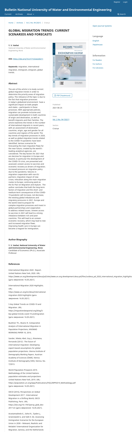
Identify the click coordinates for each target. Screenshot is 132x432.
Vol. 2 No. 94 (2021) (33, 23)
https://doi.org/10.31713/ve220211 (28, 59)
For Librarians (98, 68)
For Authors (97, 64)
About (30, 14)
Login (125, 2)
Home (11, 23)
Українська (97, 44)
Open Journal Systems (102, 26)
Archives (19, 14)
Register (117, 2)
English (96, 40)
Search (122, 14)
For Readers (97, 60)
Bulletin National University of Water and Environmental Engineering (58, 9)
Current (8, 14)
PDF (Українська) (63, 95)
